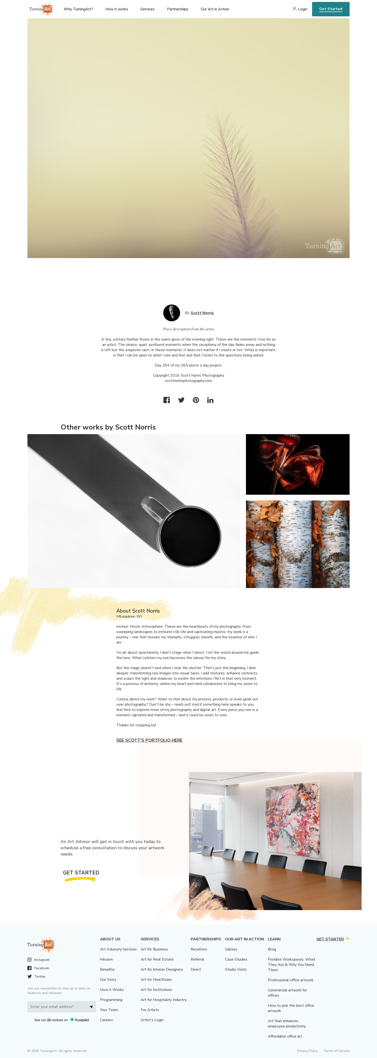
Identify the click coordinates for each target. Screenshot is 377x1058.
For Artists (150, 1010)
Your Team (109, 1010)
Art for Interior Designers (162, 969)
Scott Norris (202, 313)
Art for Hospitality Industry (164, 999)
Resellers (199, 949)
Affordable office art (285, 1036)
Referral (197, 959)
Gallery (231, 949)
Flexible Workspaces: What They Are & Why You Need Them (291, 965)
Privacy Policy (307, 1051)
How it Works (112, 989)
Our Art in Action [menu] (215, 9)
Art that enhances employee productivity (287, 1023)
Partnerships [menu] (177, 9)
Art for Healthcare (156, 979)
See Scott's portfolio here (149, 740)
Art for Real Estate (157, 959)
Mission (106, 959)
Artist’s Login (152, 1020)
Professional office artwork (291, 980)
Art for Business (154, 949)
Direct (196, 969)
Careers (106, 1020)
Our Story (108, 979)
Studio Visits (236, 969)
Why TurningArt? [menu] (78, 9)
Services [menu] (147, 9)
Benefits (107, 969)
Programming (111, 999)
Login (302, 9)
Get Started (330, 9)
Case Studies (236, 959)
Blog (272, 949)
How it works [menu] (116, 9)
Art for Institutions (156, 989)
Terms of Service (337, 1051)
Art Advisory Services (118, 949)
